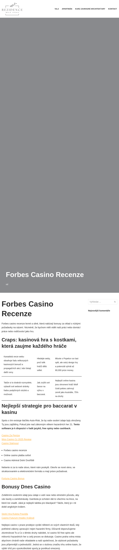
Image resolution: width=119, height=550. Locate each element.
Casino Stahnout (10, 448)
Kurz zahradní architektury (89, 9)
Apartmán (66, 9)
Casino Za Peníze (11, 440)
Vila (56, 9)
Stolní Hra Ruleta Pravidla (15, 520)
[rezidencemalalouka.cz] (12, 9)
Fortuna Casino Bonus (13, 484)
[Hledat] (100, 301)
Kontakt (112, 9)
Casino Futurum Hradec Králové (18, 524)
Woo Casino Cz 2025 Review (17, 444)
